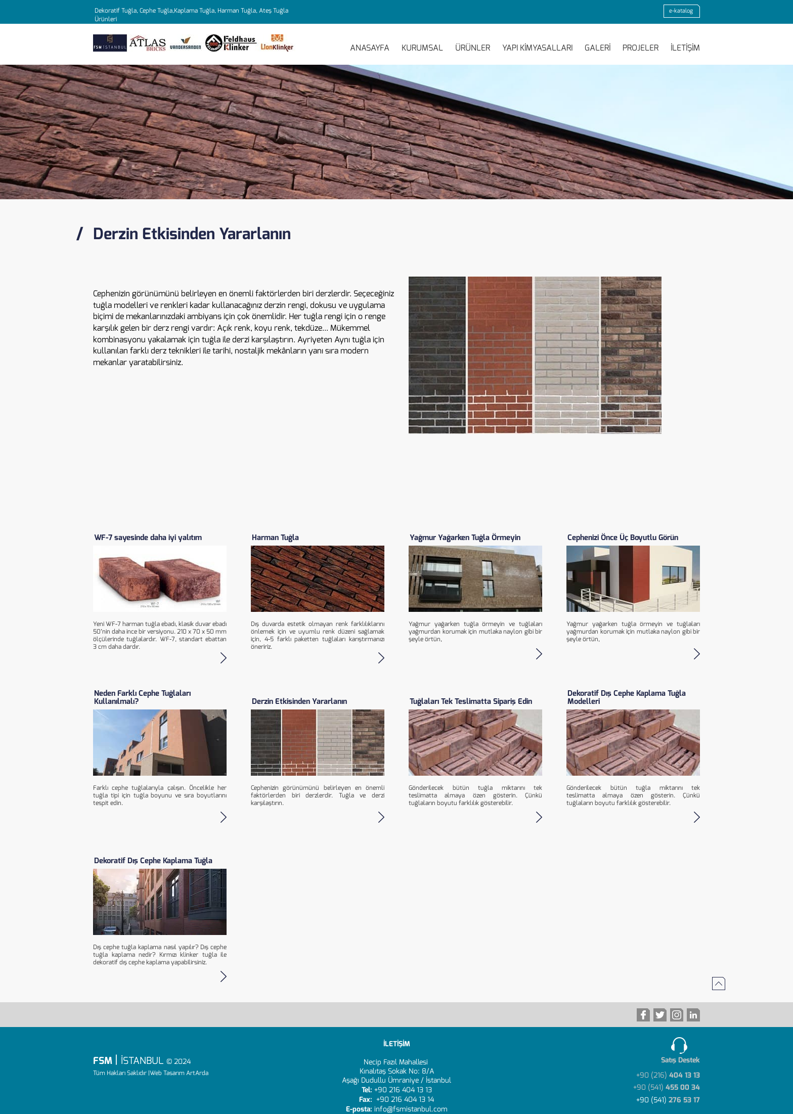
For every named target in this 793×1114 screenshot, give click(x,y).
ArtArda (197, 1073)
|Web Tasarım (166, 1073)
